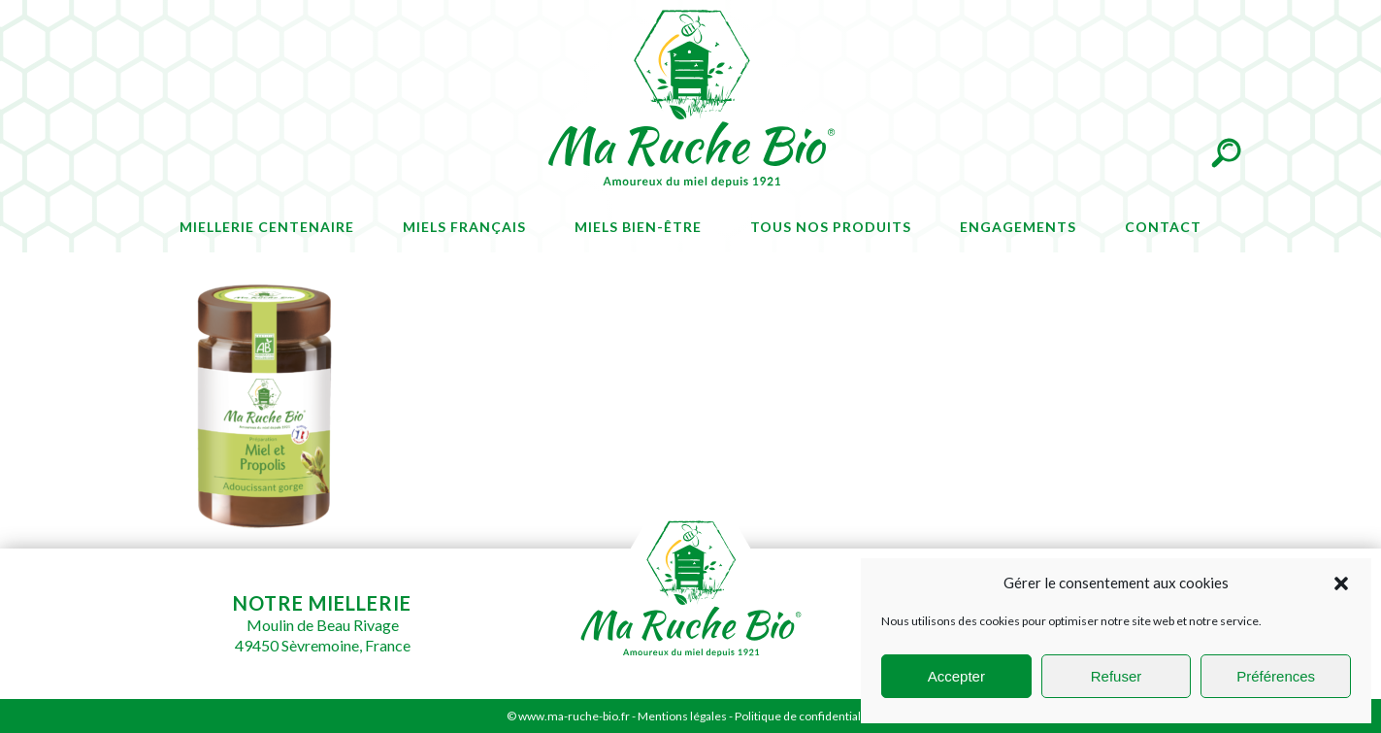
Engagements (1018, 226)
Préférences (1275, 676)
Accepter (956, 676)
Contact (1163, 226)
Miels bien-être (638, 226)
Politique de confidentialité (804, 716)
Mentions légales (682, 716)
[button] (1341, 583)
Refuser (1116, 676)
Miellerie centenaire (267, 226)
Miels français (464, 226)
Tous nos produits (830, 226)
